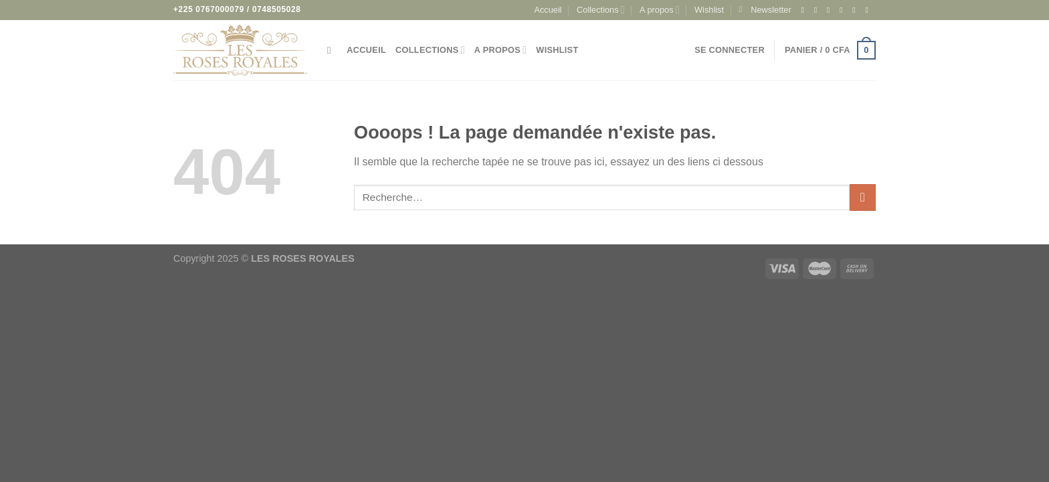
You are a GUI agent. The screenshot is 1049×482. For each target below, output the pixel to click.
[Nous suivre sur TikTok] (831, 10)
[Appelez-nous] (869, 10)
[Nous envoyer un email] (856, 10)
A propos (660, 9)
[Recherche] (332, 50)
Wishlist (709, 10)
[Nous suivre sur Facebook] (805, 10)
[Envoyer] (863, 197)
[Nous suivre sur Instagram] (818, 10)
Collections (601, 9)
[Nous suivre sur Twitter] (844, 10)
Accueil (547, 10)
